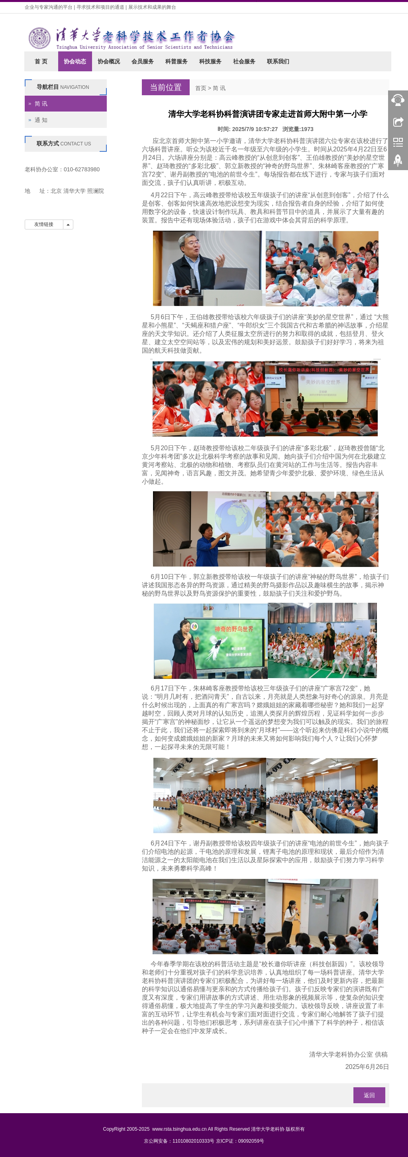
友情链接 (44, 224)
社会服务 (244, 61)
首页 (200, 88)
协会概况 (109, 61)
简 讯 (219, 88)
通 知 (41, 120)
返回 (369, 1095)
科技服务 (210, 61)
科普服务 (176, 61)
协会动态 (75, 61)
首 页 (41, 61)
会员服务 (142, 61)
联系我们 (278, 61)
